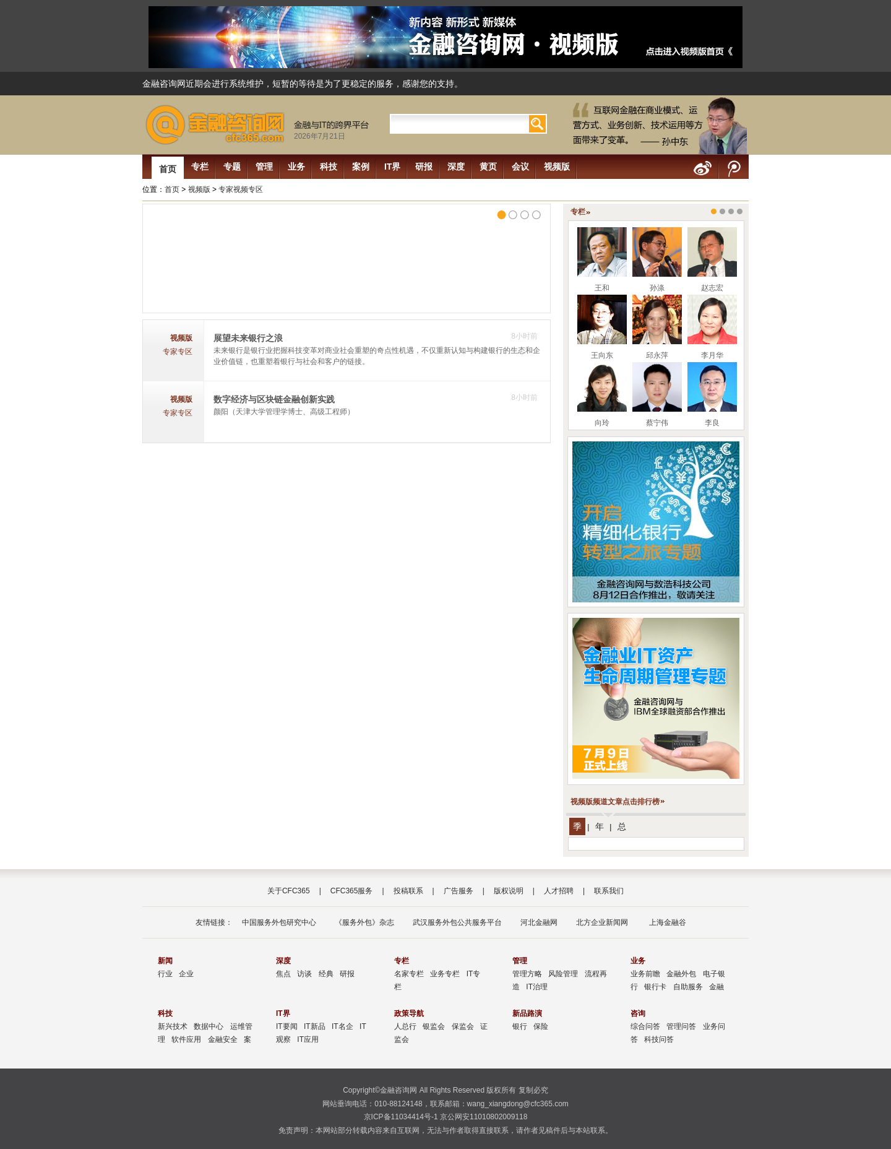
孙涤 (657, 288)
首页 (167, 169)
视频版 (557, 166)
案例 (360, 166)
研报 (424, 166)
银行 (519, 1026)
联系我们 (609, 891)
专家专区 (177, 351)
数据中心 (208, 1026)
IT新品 (314, 1026)
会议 (520, 166)
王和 (602, 288)
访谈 (304, 973)
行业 (165, 973)
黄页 (488, 166)
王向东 (602, 355)
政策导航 (409, 1013)
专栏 (200, 166)
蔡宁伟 (657, 422)
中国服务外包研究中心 (279, 922)
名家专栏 (409, 973)
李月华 (712, 355)
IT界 (392, 166)
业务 (296, 166)
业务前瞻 (645, 973)
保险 (540, 1026)
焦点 (283, 973)
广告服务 (458, 891)
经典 (326, 973)
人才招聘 (559, 891)
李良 (712, 422)
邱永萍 (657, 355)
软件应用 (186, 1039)
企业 (186, 973)
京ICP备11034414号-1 (401, 1116)
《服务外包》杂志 (364, 922)
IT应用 (308, 1039)
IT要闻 (287, 1026)
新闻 (165, 960)
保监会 (463, 1026)
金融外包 (681, 973)
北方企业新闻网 (602, 922)
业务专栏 (445, 973)
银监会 (434, 1026)
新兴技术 (172, 1026)
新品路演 (527, 1013)
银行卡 (655, 986)
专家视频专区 (240, 189)
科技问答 (659, 1039)
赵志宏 (712, 288)
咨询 (638, 1013)
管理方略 (527, 973)
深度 (456, 166)
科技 (328, 166)
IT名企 (342, 1026)
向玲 (602, 422)
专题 (232, 166)
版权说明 (508, 891)
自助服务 (688, 986)
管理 (264, 166)
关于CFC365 (288, 891)
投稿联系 (408, 891)
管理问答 (681, 1026)
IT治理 (537, 986)
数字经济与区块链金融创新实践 (274, 399)
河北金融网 (538, 922)
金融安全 (223, 1039)
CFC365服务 (351, 891)
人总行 (405, 1026)
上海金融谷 (666, 922)
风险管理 (563, 973)
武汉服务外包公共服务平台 (457, 922)
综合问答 (645, 1026)
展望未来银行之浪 (248, 338)
